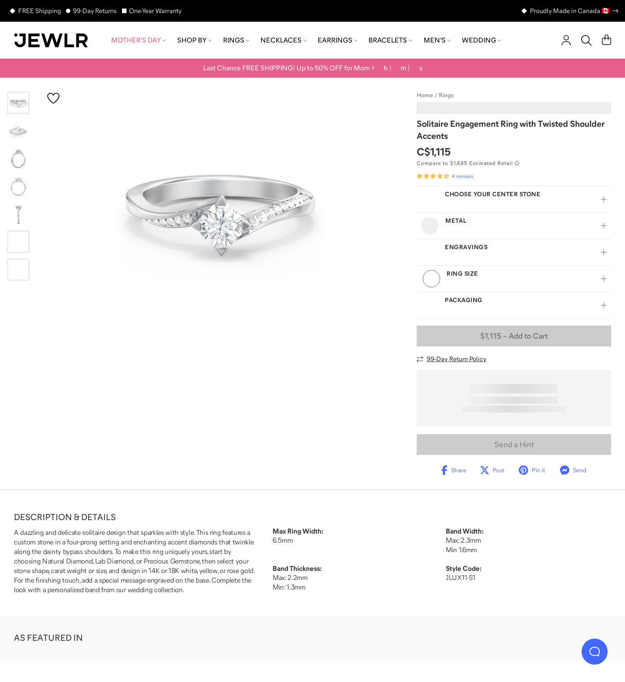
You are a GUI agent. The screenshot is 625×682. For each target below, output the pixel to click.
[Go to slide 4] (18, 186)
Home (425, 95)
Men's (437, 39)
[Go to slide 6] (18, 242)
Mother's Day (138, 39)
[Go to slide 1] (18, 103)
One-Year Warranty (155, 10)
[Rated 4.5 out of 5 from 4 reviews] (445, 176)
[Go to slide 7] (18, 269)
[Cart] (606, 40)
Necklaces (283, 39)
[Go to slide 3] (18, 158)
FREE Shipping (39, 10)
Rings (236, 39)
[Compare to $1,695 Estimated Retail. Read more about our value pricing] (468, 163)
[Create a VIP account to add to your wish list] (53, 98)
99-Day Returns (95, 10)
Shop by (194, 39)
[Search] (586, 40)
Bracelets (390, 39)
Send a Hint (514, 444)
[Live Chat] (595, 652)
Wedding (481, 39)
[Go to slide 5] (18, 214)
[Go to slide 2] (18, 130)
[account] (566, 40)
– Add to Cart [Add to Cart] (514, 336)
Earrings (337, 39)
